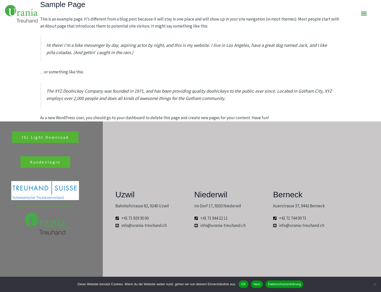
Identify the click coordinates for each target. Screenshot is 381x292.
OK (243, 284)
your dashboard (131, 117)
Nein (256, 284)
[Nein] (374, 284)
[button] (364, 13)
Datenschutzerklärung (284, 284)
